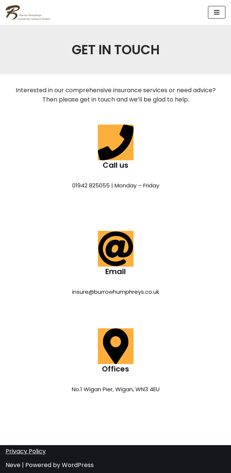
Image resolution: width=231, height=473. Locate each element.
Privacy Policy (26, 451)
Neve (13, 465)
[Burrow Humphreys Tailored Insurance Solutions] (28, 12)
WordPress (78, 465)
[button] (216, 12)
